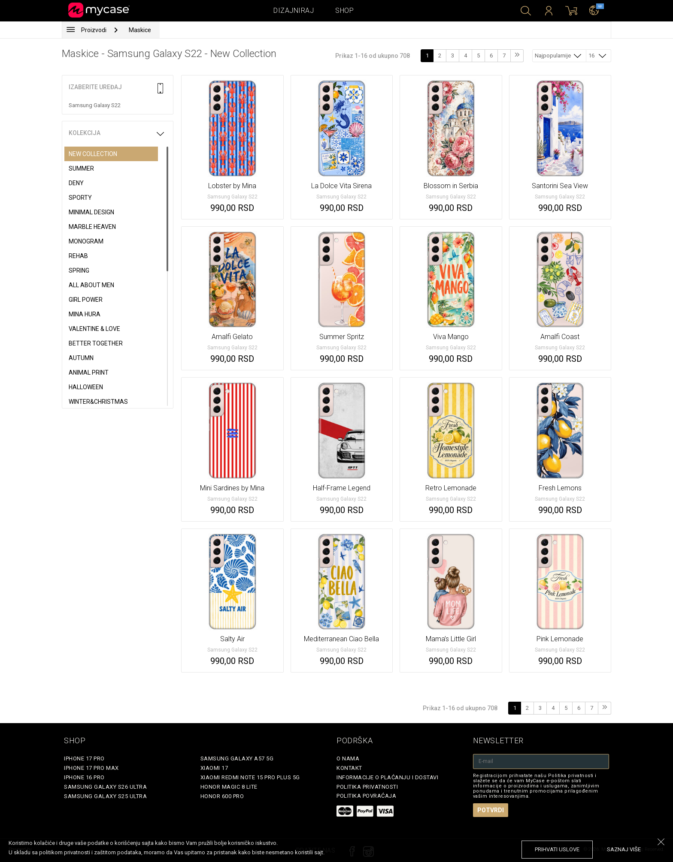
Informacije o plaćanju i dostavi (387, 777)
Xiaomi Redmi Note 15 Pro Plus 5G (250, 777)
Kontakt (349, 768)
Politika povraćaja (366, 796)
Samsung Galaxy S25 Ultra (105, 796)
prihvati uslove (557, 849)
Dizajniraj (293, 10)
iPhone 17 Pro (84, 758)
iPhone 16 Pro (84, 777)
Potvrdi (490, 810)
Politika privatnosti (367, 787)
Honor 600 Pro (222, 796)
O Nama (347, 758)
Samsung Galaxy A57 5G (237, 758)
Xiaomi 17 (214, 768)
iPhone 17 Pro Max (91, 768)
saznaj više (624, 849)
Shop (344, 10)
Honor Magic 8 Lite (229, 787)
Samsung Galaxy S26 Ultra (105, 787)
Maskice (140, 30)
